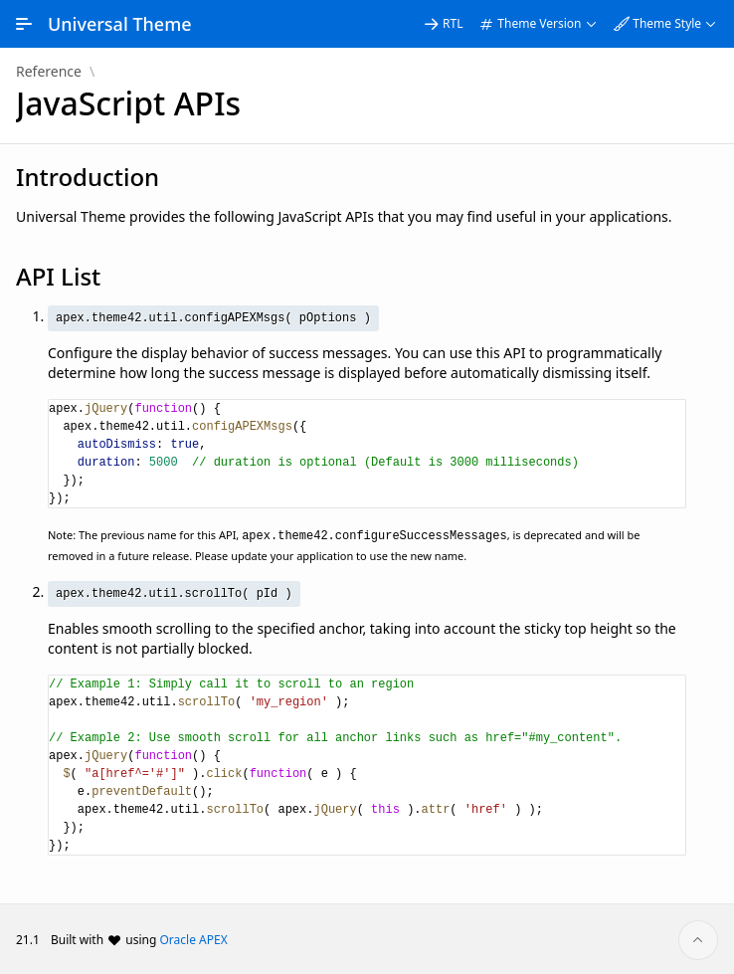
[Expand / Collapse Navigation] (24, 24)
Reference (49, 72)
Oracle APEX (194, 937)
